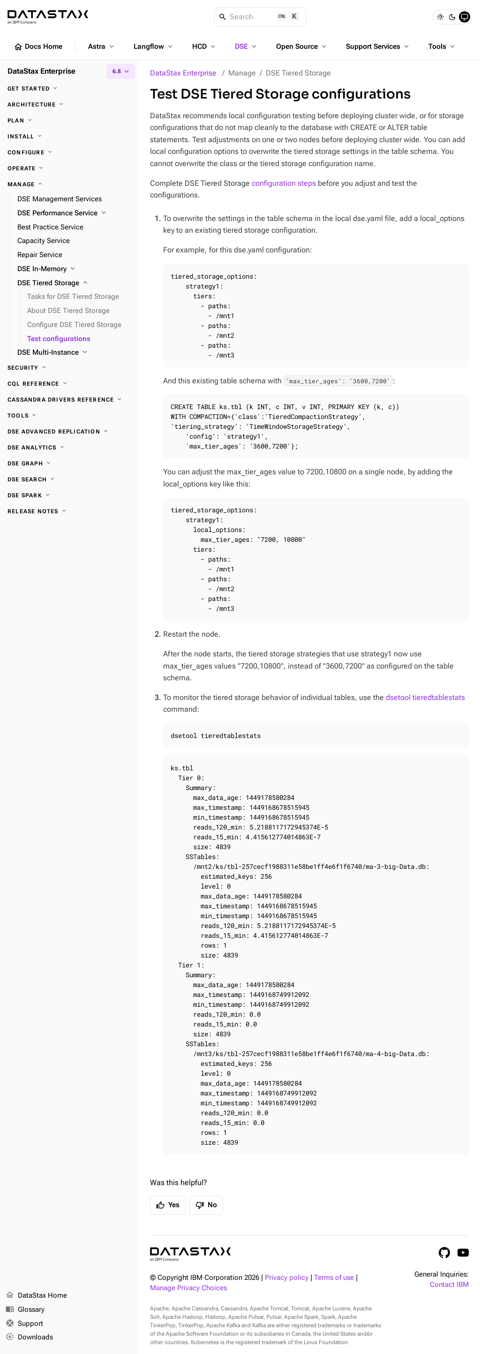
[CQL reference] (69, 384)
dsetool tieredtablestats (425, 697)
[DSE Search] (69, 479)
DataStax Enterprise (183, 72)
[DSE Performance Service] (74, 213)
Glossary (25, 1310)
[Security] (69, 368)
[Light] (440, 17)
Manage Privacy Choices (188, 1288)
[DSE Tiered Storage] (74, 283)
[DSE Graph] (69, 464)
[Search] (260, 17)
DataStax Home (36, 1296)
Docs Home (38, 47)
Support (24, 1324)
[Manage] (69, 184)
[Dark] (452, 17)
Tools (442, 46)
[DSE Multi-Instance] (74, 353)
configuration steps (284, 183)
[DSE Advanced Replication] (69, 432)
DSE (246, 46)
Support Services (378, 46)
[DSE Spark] (69, 495)
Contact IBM (449, 1285)
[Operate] (69, 168)
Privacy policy (286, 1278)
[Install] (69, 137)
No (206, 1205)
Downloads (29, 1337)
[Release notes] (69, 511)
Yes (168, 1205)
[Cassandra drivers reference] (69, 400)
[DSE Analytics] (69, 448)
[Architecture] (69, 105)
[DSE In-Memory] (74, 269)
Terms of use (334, 1278)
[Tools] (69, 416)
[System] (464, 17)
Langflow (154, 46)
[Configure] (69, 152)
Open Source (302, 46)
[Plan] (69, 121)
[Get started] (69, 89)
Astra (102, 46)
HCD (204, 46)
